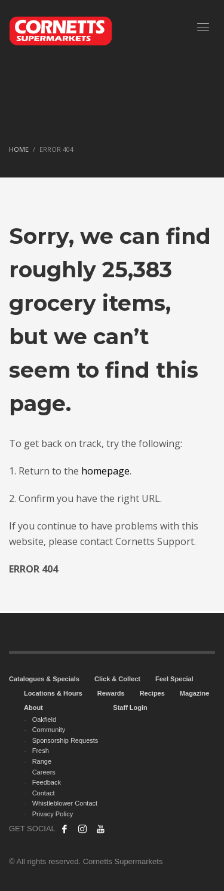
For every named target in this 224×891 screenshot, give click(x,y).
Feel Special (174, 678)
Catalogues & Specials (44, 678)
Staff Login (130, 707)
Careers (44, 772)
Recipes (152, 693)
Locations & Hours (53, 693)
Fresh (40, 750)
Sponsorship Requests (65, 740)
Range (41, 761)
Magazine (195, 693)
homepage (105, 470)
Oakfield (44, 719)
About (33, 707)
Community (49, 729)
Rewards (111, 693)
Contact (43, 793)
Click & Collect (117, 678)
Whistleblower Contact (64, 803)
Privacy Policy (52, 813)
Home (19, 149)
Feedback (46, 782)
